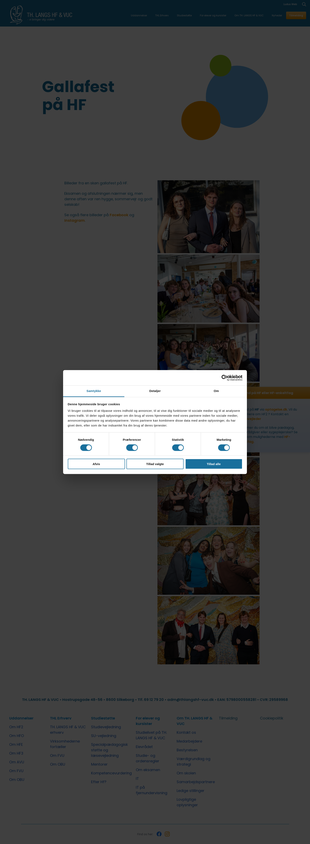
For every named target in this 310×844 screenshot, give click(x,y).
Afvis (96, 464)
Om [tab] (216, 391)
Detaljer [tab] (155, 391)
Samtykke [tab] (94, 391)
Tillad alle (214, 464)
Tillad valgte (155, 464)
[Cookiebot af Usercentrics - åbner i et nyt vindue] (224, 378)
